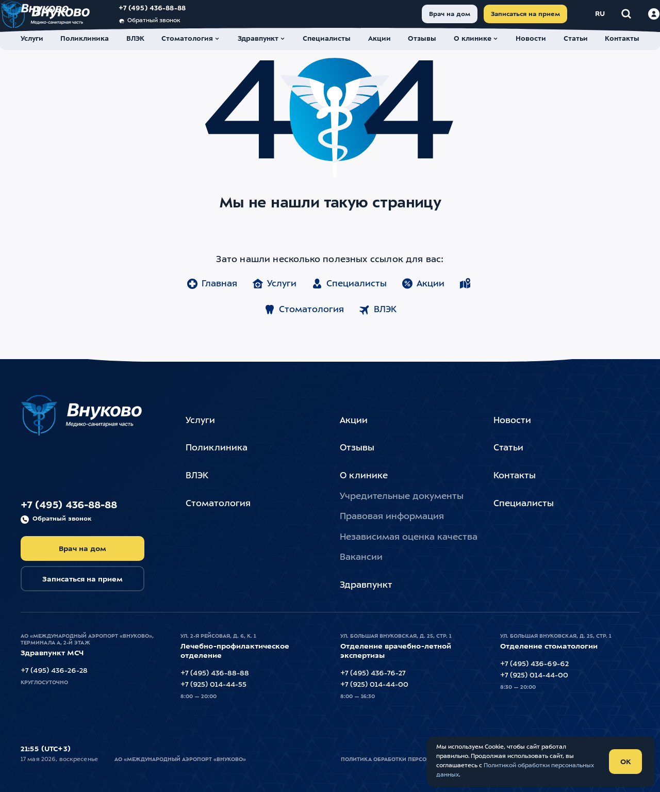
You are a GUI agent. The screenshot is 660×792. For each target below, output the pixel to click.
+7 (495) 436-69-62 (534, 664)
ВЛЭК (377, 338)
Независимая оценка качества (408, 537)
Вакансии (361, 557)
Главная (211, 312)
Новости (512, 420)
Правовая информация (392, 516)
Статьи (508, 448)
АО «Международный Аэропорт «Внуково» (180, 759)
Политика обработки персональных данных (410, 759)
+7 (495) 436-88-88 (172, 14)
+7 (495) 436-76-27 (372, 673)
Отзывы (357, 448)
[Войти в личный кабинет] (633, 20)
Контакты (514, 476)
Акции (422, 312)
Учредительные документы (402, 496)
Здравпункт (366, 585)
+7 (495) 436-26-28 (54, 670)
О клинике (364, 476)
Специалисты (349, 312)
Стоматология (303, 338)
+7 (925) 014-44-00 (374, 684)
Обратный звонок (170, 27)
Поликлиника (217, 448)
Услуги (274, 312)
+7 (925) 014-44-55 (213, 684)
